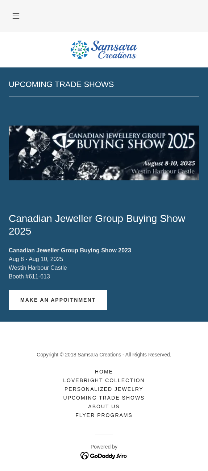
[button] (16, 16)
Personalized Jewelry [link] (104, 389)
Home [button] (104, 372)
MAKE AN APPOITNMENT (58, 300)
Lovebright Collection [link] (104, 380)
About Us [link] (104, 406)
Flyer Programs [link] (104, 415)
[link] (104, 50)
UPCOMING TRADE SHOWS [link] (104, 398)
